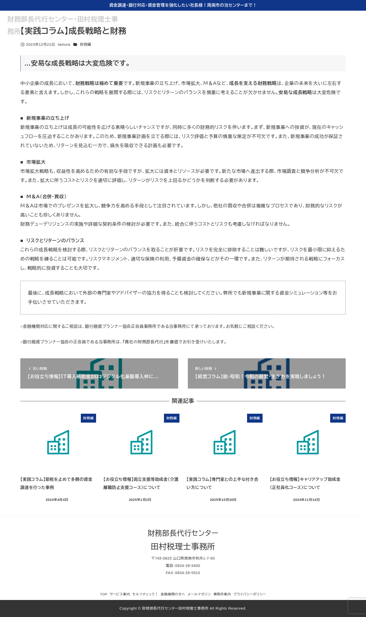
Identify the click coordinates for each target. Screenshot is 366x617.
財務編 (85, 44)
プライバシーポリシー (249, 594)
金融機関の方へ (173, 594)
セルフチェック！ (145, 594)
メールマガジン (199, 594)
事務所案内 (222, 594)
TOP (103, 594)
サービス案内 (120, 594)
